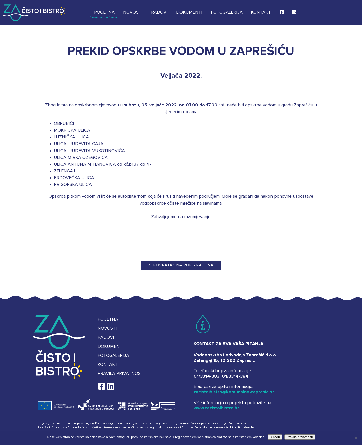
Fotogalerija (227, 12)
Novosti (133, 12)
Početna (104, 12)
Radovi (159, 12)
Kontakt (261, 12)
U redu (275, 437)
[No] (355, 437)
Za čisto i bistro (34, 12)
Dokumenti (189, 12)
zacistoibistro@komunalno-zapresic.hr (234, 392)
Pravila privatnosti (121, 373)
